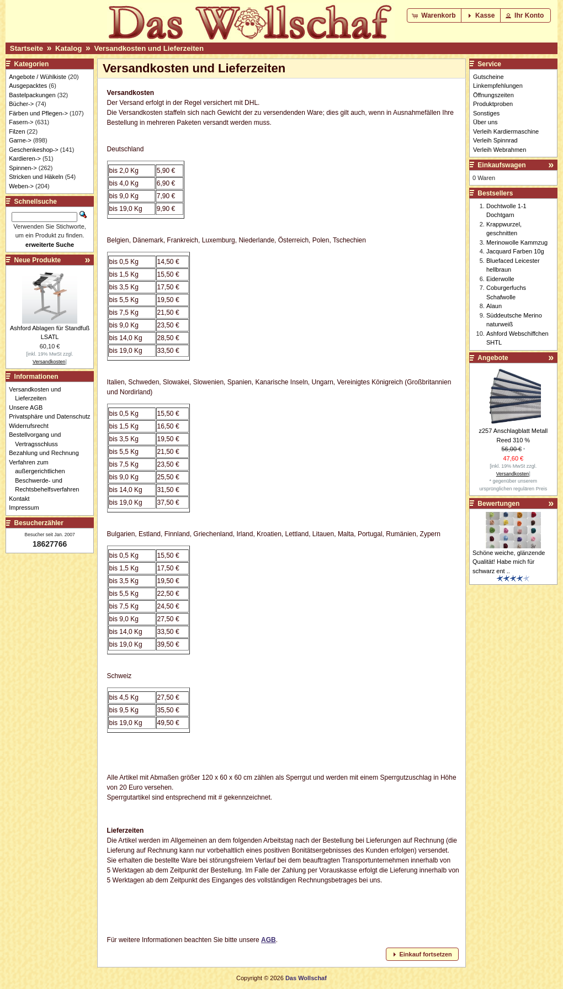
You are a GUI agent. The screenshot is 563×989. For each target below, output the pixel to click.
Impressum (27, 507)
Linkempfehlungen (498, 85)
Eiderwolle (500, 279)
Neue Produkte (37, 260)
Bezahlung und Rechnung (47, 452)
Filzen (17, 131)
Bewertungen (498, 503)
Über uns (485, 122)
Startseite (26, 48)
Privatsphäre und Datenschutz (52, 416)
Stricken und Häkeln (36, 176)
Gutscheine (488, 76)
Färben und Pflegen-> (38, 113)
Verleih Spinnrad (495, 140)
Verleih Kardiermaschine (506, 131)
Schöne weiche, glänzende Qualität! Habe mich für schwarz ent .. (508, 561)
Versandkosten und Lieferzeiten (149, 48)
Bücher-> (21, 104)
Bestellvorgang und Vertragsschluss (38, 439)
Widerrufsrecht (32, 425)
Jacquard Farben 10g (515, 251)
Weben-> (21, 186)
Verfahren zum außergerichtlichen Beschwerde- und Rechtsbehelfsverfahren (47, 476)
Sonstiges (486, 113)
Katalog (68, 48)
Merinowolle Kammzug (517, 242)
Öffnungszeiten (493, 95)
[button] (435, 15)
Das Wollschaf (306, 978)
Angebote (492, 358)
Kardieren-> (25, 158)
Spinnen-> (22, 168)
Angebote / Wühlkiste (37, 76)
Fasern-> (21, 122)
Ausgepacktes (28, 85)
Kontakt (22, 498)
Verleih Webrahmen (499, 149)
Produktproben (493, 104)
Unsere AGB (29, 407)
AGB (268, 940)
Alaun (494, 306)
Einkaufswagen (501, 165)
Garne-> (20, 140)
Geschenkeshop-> (34, 149)
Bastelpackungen (32, 95)
